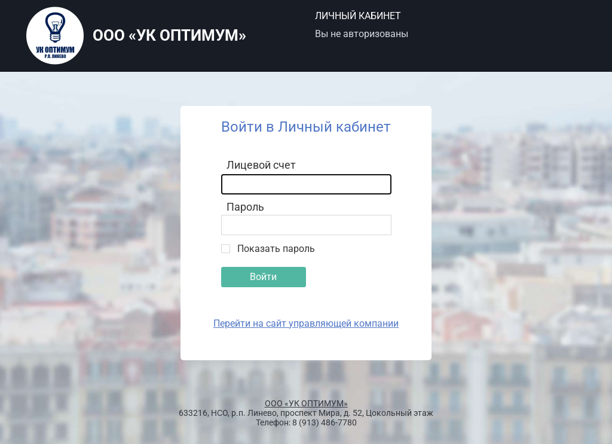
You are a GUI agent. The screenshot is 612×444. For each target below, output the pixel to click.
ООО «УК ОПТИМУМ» (306, 403)
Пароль (245, 206)
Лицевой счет (261, 165)
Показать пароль (276, 248)
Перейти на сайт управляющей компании (306, 323)
